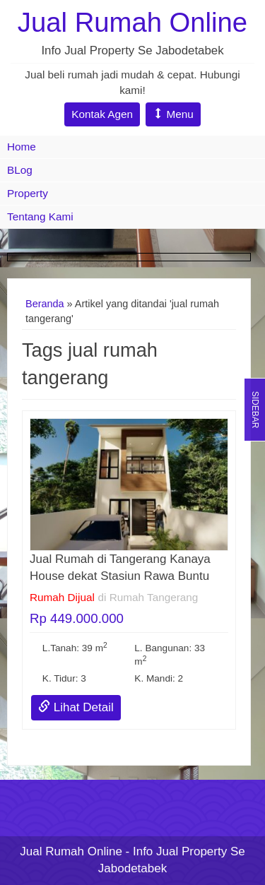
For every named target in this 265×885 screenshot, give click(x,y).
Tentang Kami (40, 216)
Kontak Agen (102, 114)
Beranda (44, 303)
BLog (20, 170)
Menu (173, 114)
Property (27, 193)
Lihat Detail (76, 707)
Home (21, 147)
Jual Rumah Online (132, 22)
